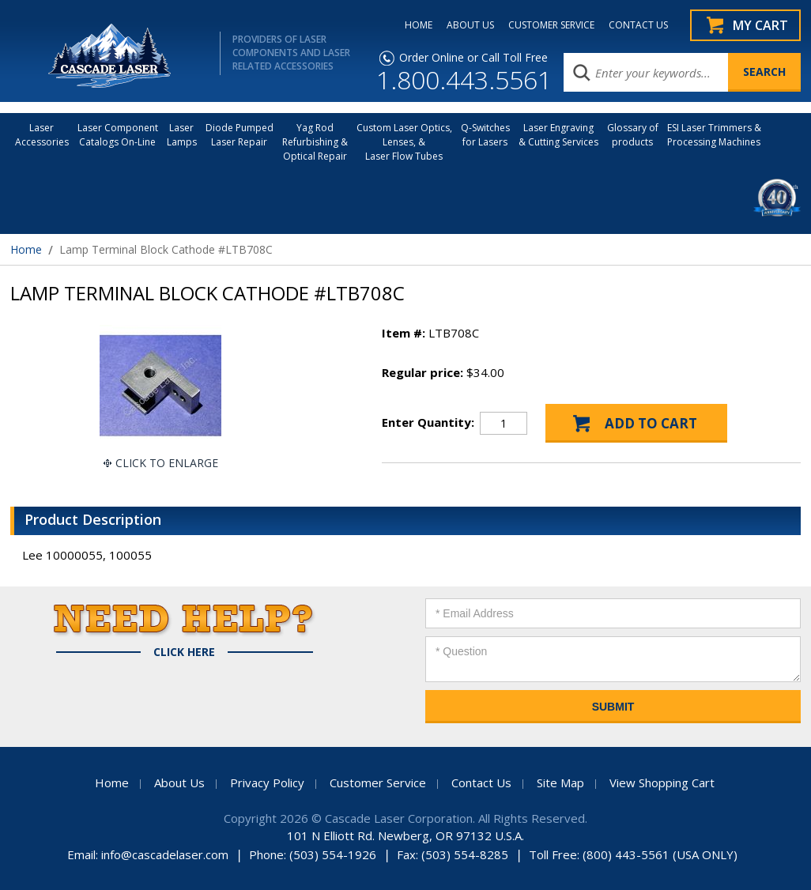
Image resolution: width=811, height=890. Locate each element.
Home (26, 249)
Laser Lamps (182, 135)
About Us (179, 782)
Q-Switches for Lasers (485, 135)
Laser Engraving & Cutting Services (558, 135)
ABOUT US (470, 25)
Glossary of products (632, 135)
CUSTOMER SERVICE (551, 25)
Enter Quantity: (428, 422)
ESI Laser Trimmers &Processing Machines (714, 135)
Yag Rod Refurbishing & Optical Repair (315, 142)
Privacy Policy (267, 782)
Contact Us (481, 782)
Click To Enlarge (166, 462)
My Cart (760, 25)
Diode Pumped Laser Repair (239, 135)
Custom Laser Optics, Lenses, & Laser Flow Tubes (404, 142)
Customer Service (378, 782)
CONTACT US (638, 25)
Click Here (184, 652)
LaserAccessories (42, 135)
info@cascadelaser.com (164, 854)
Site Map (560, 782)
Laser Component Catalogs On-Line (117, 135)
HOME (418, 25)
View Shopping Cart (662, 782)
